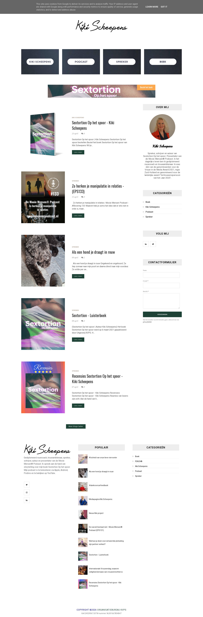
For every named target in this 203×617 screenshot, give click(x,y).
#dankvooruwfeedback (98, 485)
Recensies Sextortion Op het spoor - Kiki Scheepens (97, 378)
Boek (148, 202)
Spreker (75, 181)
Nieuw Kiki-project (96, 513)
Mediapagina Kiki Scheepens (100, 499)
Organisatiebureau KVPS (111, 610)
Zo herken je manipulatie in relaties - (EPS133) (98, 188)
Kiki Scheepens (78, 117)
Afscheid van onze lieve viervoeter (103, 458)
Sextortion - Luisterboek (89, 315)
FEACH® (138, 461)
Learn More (152, 7)
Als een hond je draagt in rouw (93, 252)
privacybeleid (147, 322)
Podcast (149, 212)
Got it (164, 7)
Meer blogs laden (76, 426)
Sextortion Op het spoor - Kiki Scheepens (93, 125)
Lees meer (78, 152)
